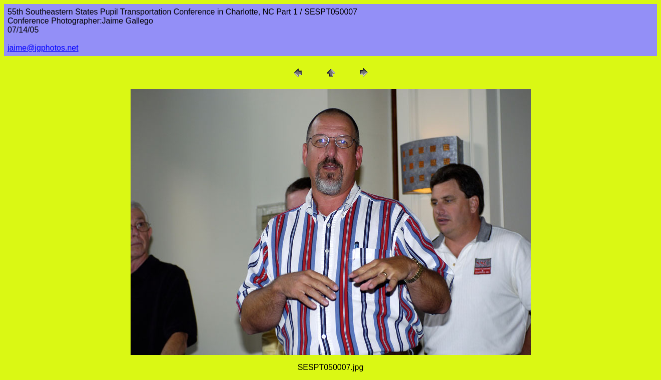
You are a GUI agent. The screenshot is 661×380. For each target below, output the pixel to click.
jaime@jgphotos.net (43, 48)
